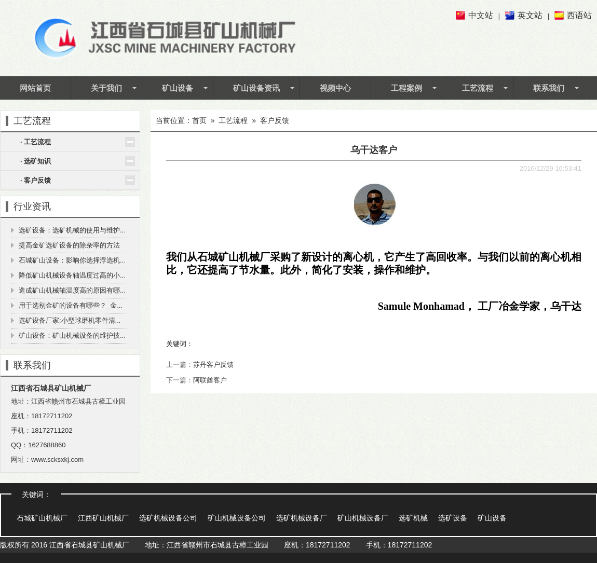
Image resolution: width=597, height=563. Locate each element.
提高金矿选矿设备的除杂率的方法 (69, 245)
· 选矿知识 (35, 161)
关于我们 (106, 88)
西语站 (579, 15)
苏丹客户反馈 (213, 364)
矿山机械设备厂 (362, 518)
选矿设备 (452, 518)
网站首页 (35, 88)
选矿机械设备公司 (168, 518)
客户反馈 (274, 120)
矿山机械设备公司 (237, 518)
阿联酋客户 (210, 380)
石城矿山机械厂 (42, 518)
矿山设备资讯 (256, 88)
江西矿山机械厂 (103, 518)
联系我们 (548, 88)
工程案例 (406, 88)
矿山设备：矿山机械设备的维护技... (72, 335)
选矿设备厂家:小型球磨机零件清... (69, 320)
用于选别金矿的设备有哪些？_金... (71, 305)
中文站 (480, 15)
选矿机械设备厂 (301, 518)
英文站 (530, 15)
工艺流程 (477, 88)
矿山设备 (177, 88)
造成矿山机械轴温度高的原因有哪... (72, 290)
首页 (199, 120)
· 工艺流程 (35, 142)
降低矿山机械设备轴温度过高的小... (72, 275)
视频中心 (335, 88)
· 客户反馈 (35, 180)
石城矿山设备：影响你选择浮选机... (72, 260)
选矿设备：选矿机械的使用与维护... (72, 230)
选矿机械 (413, 518)
